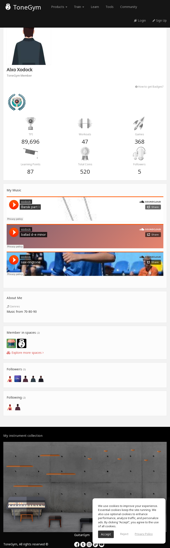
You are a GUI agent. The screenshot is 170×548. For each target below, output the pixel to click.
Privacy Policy (144, 534)
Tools (110, 7)
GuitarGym (82, 535)
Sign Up (160, 20)
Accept (106, 534)
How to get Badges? (149, 86)
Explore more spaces (25, 352)
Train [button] (79, 7)
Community (128, 7)
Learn (95, 7)
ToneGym (23, 7)
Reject (124, 534)
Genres (13, 306)
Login (140, 20)
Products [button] (59, 7)
